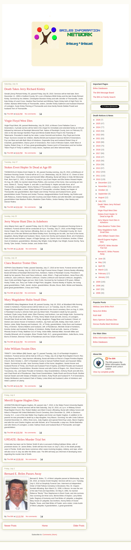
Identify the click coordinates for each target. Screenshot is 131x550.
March (101, 270)
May (100, 262)
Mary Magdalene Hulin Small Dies (25, 299)
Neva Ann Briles (100, 311)
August (101, 197)
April (100, 266)
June (100, 259)
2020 (98, 142)
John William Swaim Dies (20, 348)
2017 (98, 153)
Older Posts (78, 526)
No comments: (31, 114)
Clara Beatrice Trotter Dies (20, 263)
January (102, 277)
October (102, 190)
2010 (98, 179)
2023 (98, 131)
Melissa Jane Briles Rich (103, 307)
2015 (98, 161)
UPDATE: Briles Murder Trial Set (24, 439)
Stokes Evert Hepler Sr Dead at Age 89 (27, 167)
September (103, 194)
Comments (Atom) (50, 535)
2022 (98, 135)
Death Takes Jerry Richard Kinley (24, 89)
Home (45, 526)
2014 (98, 164)
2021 (98, 138)
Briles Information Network (104, 338)
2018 (98, 150)
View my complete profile (103, 372)
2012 (98, 172)
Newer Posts (10, 526)
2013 (98, 168)
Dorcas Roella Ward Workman (106, 324)
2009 (98, 282)
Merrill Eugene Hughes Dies (21, 400)
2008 (98, 286)
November (103, 186)
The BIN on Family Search (104, 97)
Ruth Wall (97, 315)
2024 (98, 127)
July (100, 201)
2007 (98, 289)
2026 (98, 120)
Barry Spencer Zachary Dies (105, 320)
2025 (98, 123)
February (102, 273)
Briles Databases (100, 88)
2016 (98, 157)
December (103, 183)
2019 (98, 146)
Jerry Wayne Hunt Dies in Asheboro (26, 221)
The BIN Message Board (103, 93)
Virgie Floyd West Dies (18, 120)
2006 (98, 293)
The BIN (111, 358)
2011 (98, 176)
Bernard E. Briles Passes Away (22, 473)
